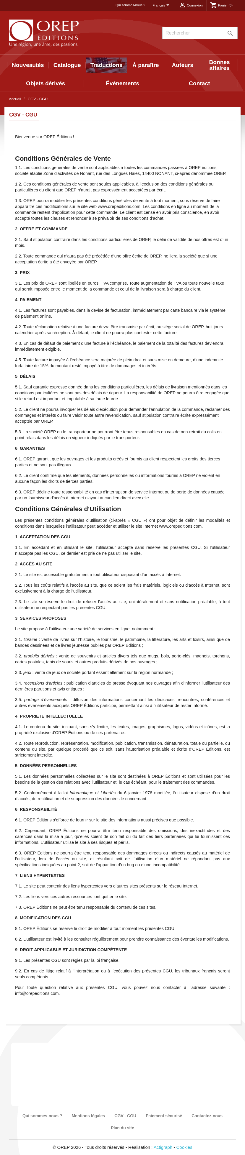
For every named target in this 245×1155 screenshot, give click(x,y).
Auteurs (182, 65)
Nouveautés (28, 65)
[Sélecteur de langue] (161, 5)
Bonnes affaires (219, 65)
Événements (122, 83)
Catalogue (67, 65)
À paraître (145, 65)
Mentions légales (88, 1115)
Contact (199, 83)
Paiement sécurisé (164, 1115)
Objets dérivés (45, 83)
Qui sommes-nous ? (130, 5)
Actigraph (163, 1147)
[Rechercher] (200, 33)
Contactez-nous (207, 1115)
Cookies (184, 1147)
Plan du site (122, 1128)
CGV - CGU (125, 1115)
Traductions (106, 65)
